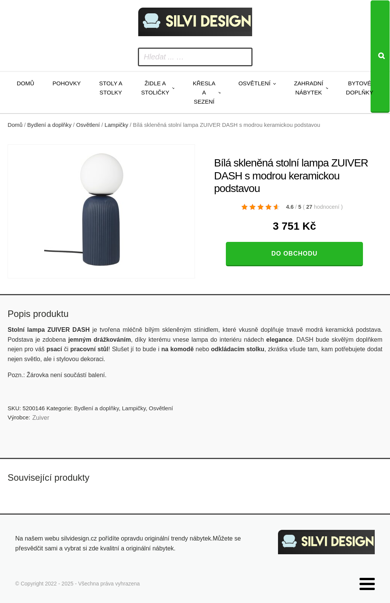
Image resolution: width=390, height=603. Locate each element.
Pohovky (67, 83)
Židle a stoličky (155, 88)
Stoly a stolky (110, 88)
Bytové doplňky (359, 88)
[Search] (380, 56)
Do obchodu (294, 253)
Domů (25, 83)
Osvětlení (254, 83)
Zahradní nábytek (308, 88)
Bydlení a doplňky (49, 125)
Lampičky (116, 125)
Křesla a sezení (204, 92)
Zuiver (40, 417)
